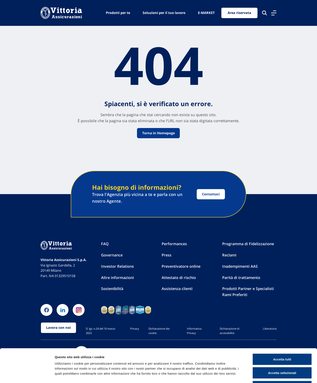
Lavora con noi (58, 328)
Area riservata (239, 13)
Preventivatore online (181, 266)
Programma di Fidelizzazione (248, 243)
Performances (174, 243)
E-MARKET (206, 12)
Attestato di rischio (179, 277)
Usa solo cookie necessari (282, 372)
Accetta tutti (282, 344)
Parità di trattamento (241, 277)
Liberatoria (269, 329)
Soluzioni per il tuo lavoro (164, 12)
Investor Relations (117, 266)
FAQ (105, 243)
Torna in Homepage (158, 133)
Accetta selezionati (282, 358)
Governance (112, 255)
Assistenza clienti (177, 288)
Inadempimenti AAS (240, 266)
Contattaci (211, 194)
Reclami (229, 255)
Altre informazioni (117, 277)
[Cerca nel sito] (264, 13)
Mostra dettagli (219, 372)
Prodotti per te (118, 12)
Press (166, 255)
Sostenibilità (112, 288)
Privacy (134, 329)
